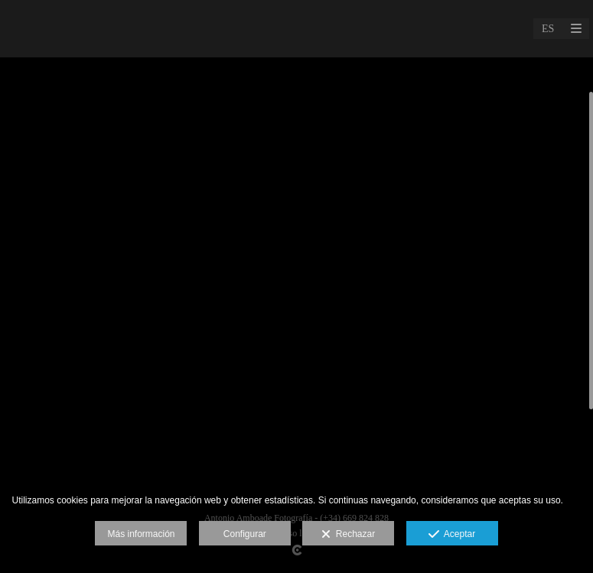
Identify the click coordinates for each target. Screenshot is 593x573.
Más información (140, 534)
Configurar (244, 534)
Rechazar (348, 535)
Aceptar (451, 535)
